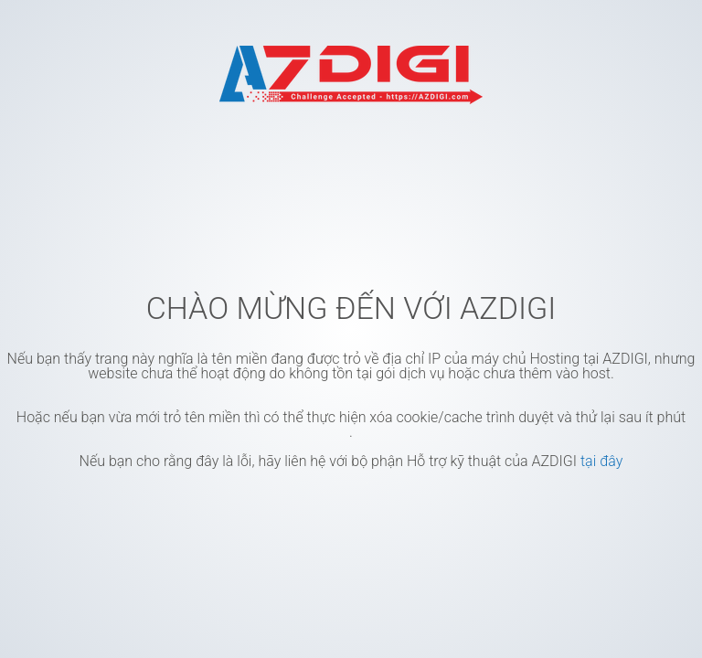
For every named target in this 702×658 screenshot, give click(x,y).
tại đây (601, 461)
